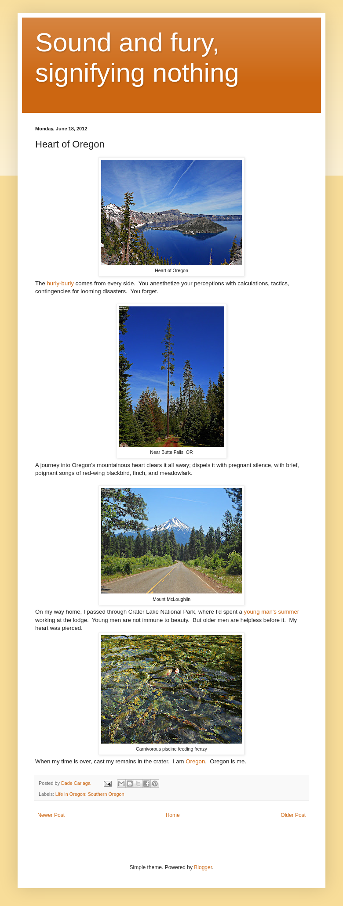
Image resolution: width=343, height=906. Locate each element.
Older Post (293, 815)
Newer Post (51, 815)
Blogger (203, 867)
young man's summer (271, 611)
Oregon (195, 761)
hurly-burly (60, 283)
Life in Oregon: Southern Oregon (89, 794)
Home (173, 815)
